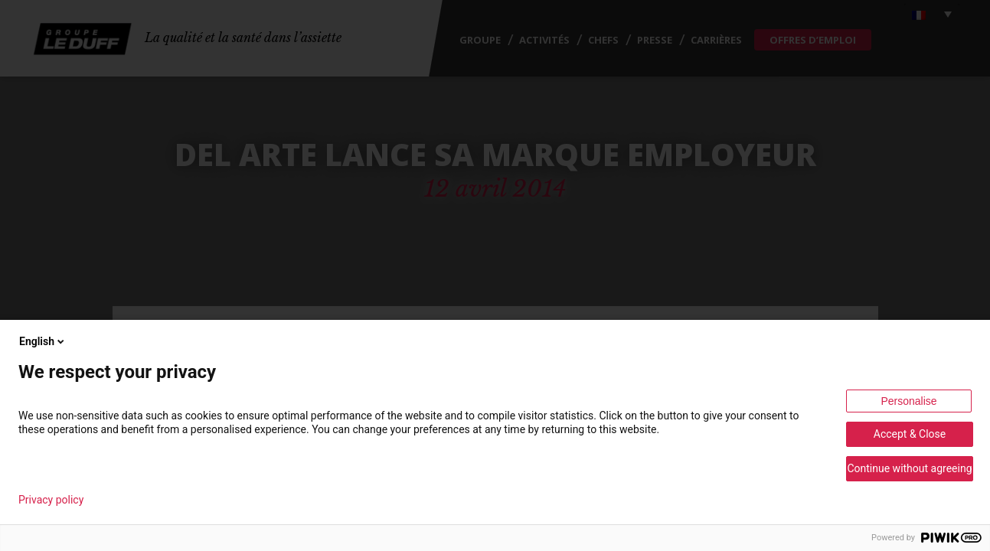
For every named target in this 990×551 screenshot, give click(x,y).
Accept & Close (910, 434)
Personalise (908, 401)
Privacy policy (50, 500)
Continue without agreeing (909, 468)
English (43, 341)
